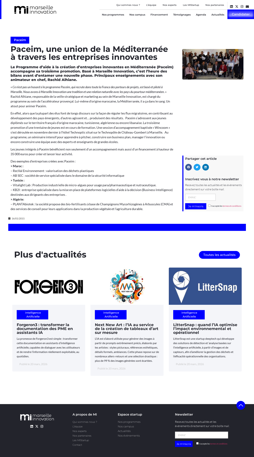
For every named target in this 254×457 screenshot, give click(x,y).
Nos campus (137, 14)
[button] (188, 167)
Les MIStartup (191, 5)
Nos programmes (113, 14)
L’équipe (151, 5)
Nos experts (170, 5)
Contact (77, 444)
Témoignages (182, 14)
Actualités (217, 14)
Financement (159, 14)
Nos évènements (129, 435)
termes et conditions (232, 206)
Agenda (201, 14)
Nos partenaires (214, 5)
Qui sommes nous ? (128, 5)
